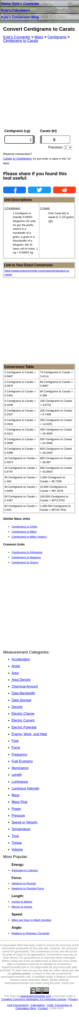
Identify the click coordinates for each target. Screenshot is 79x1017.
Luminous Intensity (25, 788)
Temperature (21, 829)
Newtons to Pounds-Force (28, 888)
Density (17, 707)
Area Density (21, 680)
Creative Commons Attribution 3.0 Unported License (33, 999)
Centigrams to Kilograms (27, 552)
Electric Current (23, 720)
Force (16, 747)
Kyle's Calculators (15, 10)
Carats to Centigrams (17, 158)
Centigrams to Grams (25, 562)
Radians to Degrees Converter (31, 933)
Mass (16, 795)
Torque (17, 843)
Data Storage (21, 700)
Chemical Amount (25, 686)
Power (16, 809)
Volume (17, 849)
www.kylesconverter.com (35, 996)
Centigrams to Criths (24, 526)
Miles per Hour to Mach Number (31, 920)
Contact (43, 1008)
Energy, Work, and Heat (29, 734)
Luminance (20, 781)
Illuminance (20, 768)
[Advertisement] (39, 85)
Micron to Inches (22, 906)
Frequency (19, 754)
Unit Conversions (17, 1005)
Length (17, 774)
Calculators (38, 1005)
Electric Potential (24, 727)
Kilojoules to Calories (25, 870)
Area (15, 673)
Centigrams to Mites (24, 531)
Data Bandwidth (23, 693)
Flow (15, 741)
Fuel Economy (22, 761)
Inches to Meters (22, 901)
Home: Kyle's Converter (20, 3)
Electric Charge (23, 713)
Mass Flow (20, 802)
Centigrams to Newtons (26, 557)
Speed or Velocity (24, 822)
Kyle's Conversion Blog (20, 17)
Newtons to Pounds (24, 883)
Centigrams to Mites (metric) (29, 536)
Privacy (73, 999)
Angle (16, 666)
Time (15, 836)
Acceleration (21, 659)
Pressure (18, 815)
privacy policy (21, 973)
